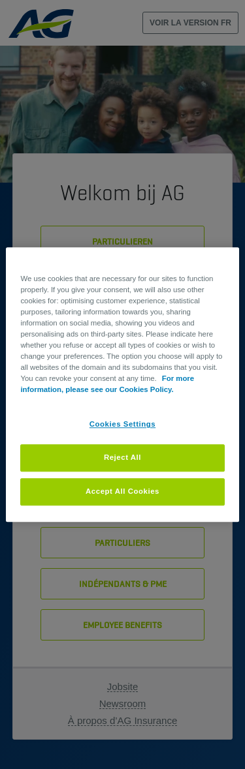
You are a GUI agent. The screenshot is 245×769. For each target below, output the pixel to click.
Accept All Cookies (122, 491)
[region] (122, 384)
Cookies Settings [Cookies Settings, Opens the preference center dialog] (122, 424)
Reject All (122, 457)
